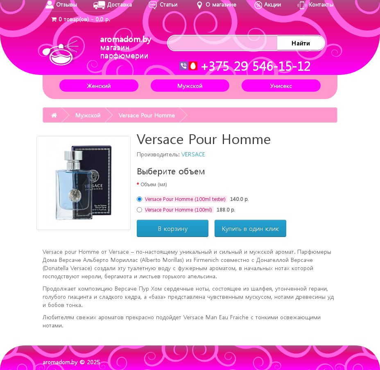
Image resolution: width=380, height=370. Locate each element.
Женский (99, 85)
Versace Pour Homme (147, 115)
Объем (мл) (153, 184)
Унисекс (281, 85)
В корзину (173, 228)
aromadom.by (125, 47)
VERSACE (193, 154)
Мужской (189, 85)
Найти (301, 43)
